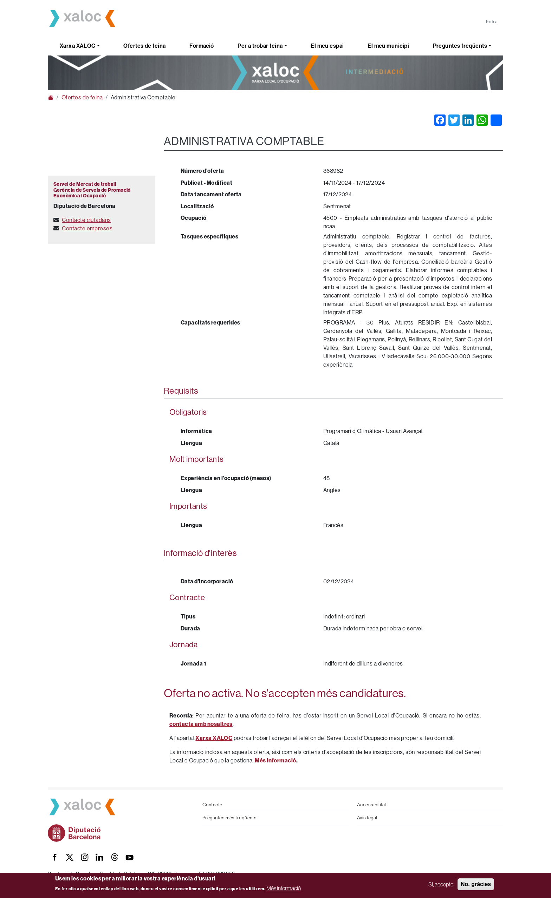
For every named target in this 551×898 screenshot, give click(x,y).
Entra (492, 21)
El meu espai (327, 45)
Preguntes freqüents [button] (460, 45)
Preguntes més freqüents (229, 817)
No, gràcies (476, 884)
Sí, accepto (440, 884)
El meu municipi (388, 45)
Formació (201, 45)
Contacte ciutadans (86, 219)
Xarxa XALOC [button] (78, 45)
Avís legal (367, 817)
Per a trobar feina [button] (260, 45)
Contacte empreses (87, 228)
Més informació (283, 888)
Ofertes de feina (144, 45)
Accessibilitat (372, 804)
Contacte (212, 804)
